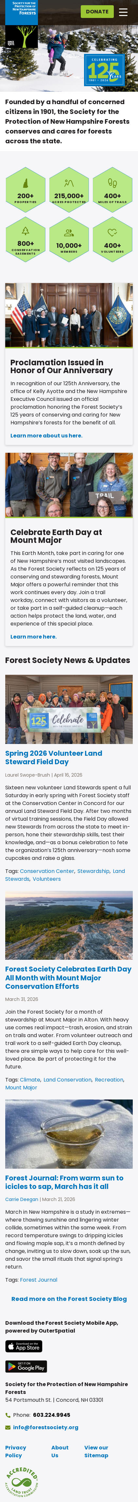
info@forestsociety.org (45, 1427)
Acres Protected (69, 190)
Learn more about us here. (46, 435)
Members (69, 239)
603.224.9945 (51, 1415)
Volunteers (112, 239)
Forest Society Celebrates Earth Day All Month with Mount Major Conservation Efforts (68, 977)
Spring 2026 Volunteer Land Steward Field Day (53, 758)
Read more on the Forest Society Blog (69, 1299)
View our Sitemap (96, 1451)
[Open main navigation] (123, 11)
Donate (97, 11)
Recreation (109, 1079)
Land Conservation (67, 1079)
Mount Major (21, 1087)
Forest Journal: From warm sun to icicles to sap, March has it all (64, 1182)
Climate (30, 1079)
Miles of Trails (112, 190)
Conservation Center (47, 871)
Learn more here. (33, 636)
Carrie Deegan (21, 1199)
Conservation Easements (25, 239)
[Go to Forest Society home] (21, 24)
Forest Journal (38, 1280)
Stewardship (94, 871)
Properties (25, 190)
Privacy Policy (15, 1451)
